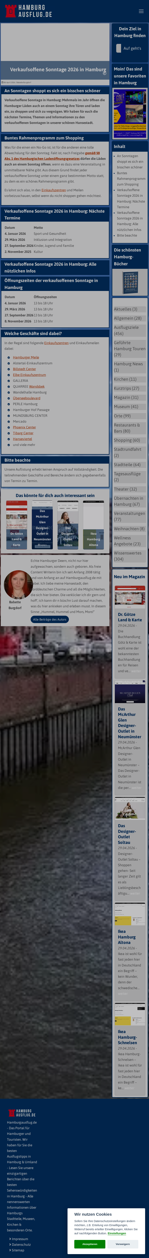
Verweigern (123, 1244)
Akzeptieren (89, 1244)
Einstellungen (117, 1233)
